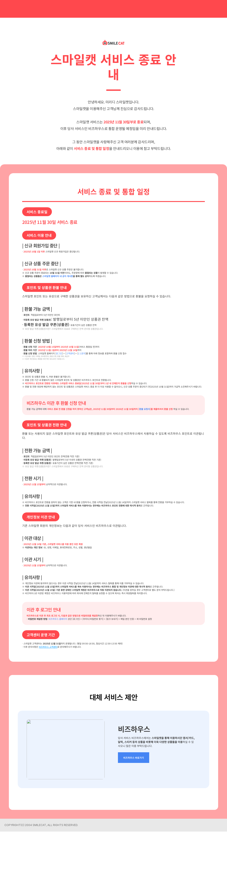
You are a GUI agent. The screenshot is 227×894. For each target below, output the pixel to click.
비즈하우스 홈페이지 (68, 678)
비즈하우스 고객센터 (59, 708)
